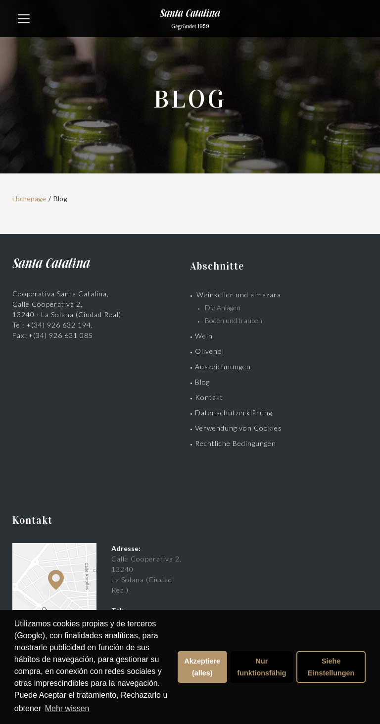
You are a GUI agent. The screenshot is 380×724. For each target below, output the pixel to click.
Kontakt (209, 397)
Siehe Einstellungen (331, 667)
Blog (202, 382)
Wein (204, 336)
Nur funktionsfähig (261, 667)
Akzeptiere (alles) (202, 667)
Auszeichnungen (223, 366)
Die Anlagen (222, 307)
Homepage (29, 198)
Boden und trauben (233, 320)
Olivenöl (209, 351)
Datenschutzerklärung (233, 412)
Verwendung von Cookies (238, 428)
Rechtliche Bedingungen (235, 443)
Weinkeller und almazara (238, 294)
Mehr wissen (67, 708)
